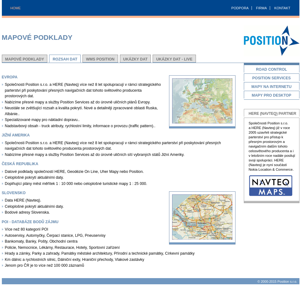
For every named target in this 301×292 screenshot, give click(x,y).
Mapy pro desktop (271, 95)
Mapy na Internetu (271, 87)
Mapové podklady (24, 59)
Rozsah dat (65, 59)
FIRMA (261, 8)
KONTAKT (282, 8)
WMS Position (100, 59)
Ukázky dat (135, 59)
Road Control (271, 70)
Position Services (271, 78)
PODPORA (240, 8)
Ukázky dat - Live (174, 59)
